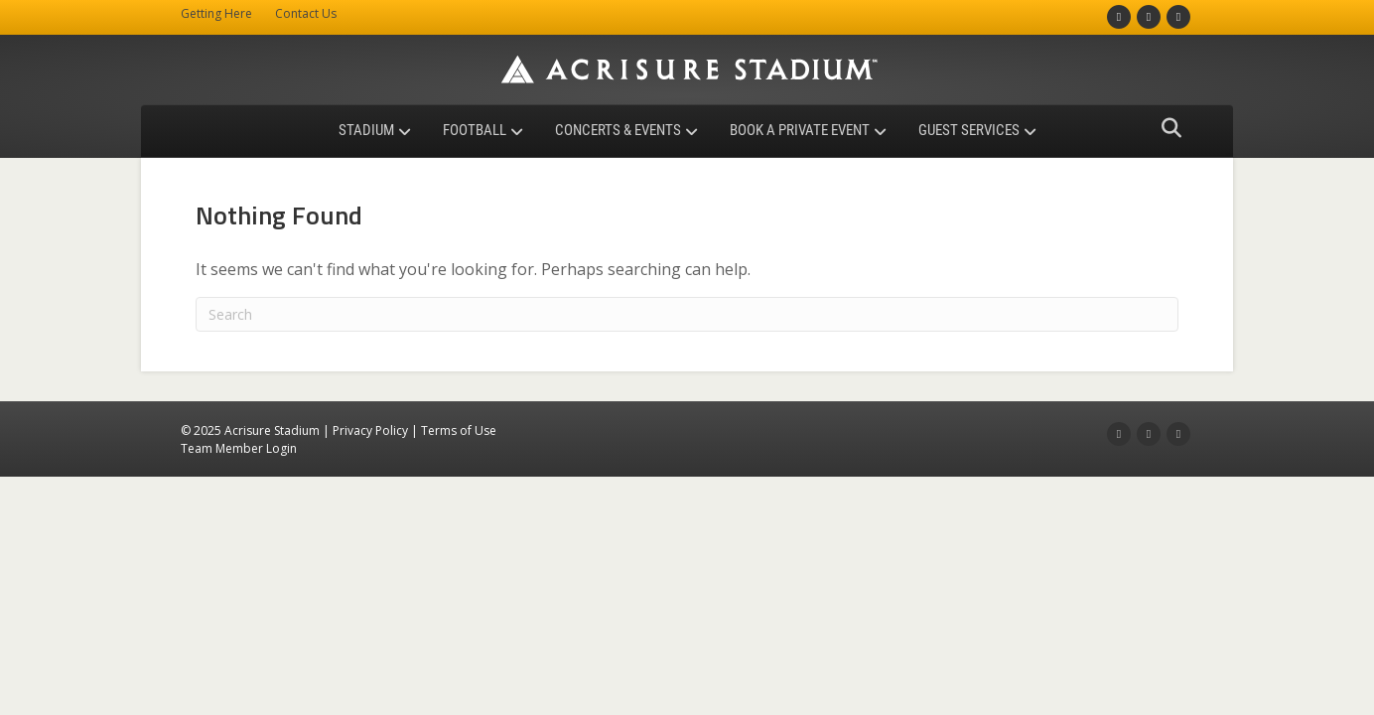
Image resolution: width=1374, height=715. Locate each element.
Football (474, 130)
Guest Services (969, 130)
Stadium (366, 130)
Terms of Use (458, 430)
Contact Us (306, 13)
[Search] (1166, 128)
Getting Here (216, 13)
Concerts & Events (618, 130)
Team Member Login (239, 448)
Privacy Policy (370, 430)
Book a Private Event (800, 130)
